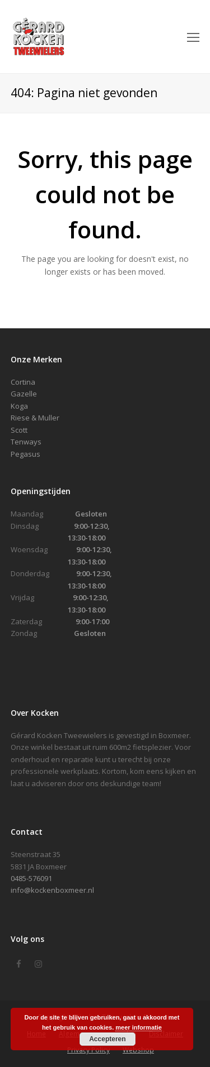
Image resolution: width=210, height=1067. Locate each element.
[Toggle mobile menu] (193, 36)
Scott (19, 430)
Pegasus (25, 454)
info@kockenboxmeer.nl (52, 890)
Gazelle (24, 394)
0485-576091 (31, 878)
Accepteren (107, 1039)
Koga (19, 406)
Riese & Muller (35, 418)
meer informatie (138, 1027)
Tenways (26, 442)
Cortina (23, 382)
